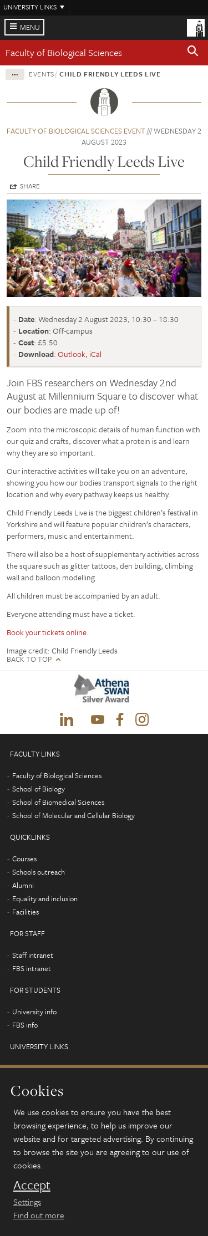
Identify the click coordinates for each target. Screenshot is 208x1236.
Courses (24, 858)
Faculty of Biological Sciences (64, 52)
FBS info (25, 1024)
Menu (30, 27)
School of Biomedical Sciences (58, 802)
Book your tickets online (47, 632)
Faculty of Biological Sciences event (76, 130)
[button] (193, 52)
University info (34, 1011)
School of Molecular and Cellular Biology (73, 815)
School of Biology (38, 788)
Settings (27, 1202)
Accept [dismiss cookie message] (31, 1185)
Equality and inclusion (45, 898)
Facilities (25, 911)
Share (30, 186)
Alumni (23, 885)
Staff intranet (32, 955)
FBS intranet (31, 968)
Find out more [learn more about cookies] (38, 1215)
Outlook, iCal (80, 354)
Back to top (29, 659)
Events (41, 74)
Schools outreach (38, 871)
